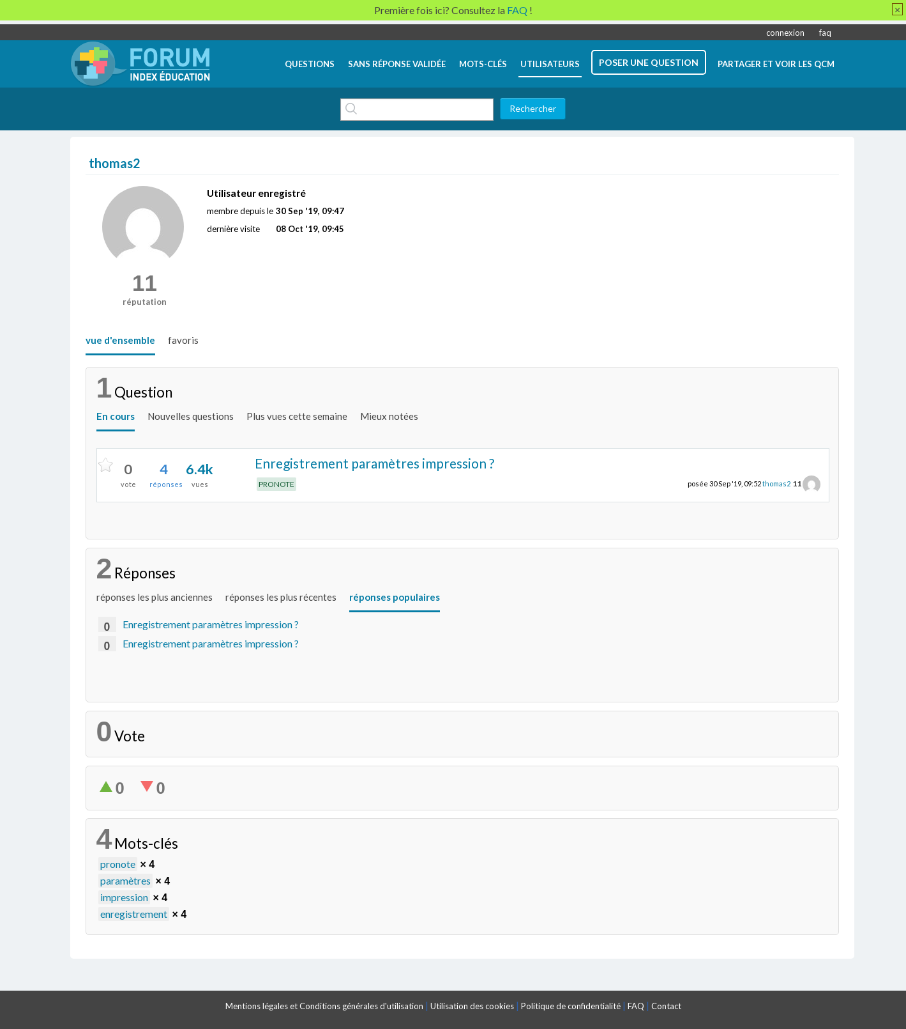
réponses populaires (394, 597)
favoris (183, 340)
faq (825, 32)
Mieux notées (389, 416)
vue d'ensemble (120, 340)
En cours (115, 416)
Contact (666, 1006)
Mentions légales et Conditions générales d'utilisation (324, 1006)
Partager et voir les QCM (776, 64)
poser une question (648, 62)
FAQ (636, 1006)
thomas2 (776, 483)
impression (124, 897)
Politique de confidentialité (571, 1006)
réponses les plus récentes (280, 597)
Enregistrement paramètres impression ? (374, 463)
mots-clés (483, 64)
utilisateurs (550, 64)
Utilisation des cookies (472, 1006)
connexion (785, 32)
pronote (117, 864)
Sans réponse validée (397, 64)
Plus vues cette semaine (296, 416)
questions (310, 64)
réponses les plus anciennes (154, 597)
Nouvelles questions (190, 416)
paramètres (125, 880)
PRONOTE (276, 484)
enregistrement (133, 914)
